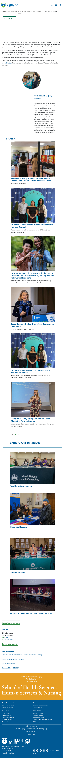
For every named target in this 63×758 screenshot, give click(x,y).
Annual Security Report (39, 717)
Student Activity (17, 572)
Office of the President (8, 705)
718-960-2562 (8, 639)
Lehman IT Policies (38, 713)
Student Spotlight (31, 681)
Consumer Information (39, 715)
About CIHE (31, 734)
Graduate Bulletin (6, 715)
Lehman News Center (38, 707)
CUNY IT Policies (37, 711)
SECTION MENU (9, 19)
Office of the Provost (7, 707)
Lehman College (5, 11)
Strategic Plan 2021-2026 (10, 668)
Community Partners (8, 663)
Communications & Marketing (40, 705)
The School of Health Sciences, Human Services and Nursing (22, 655)
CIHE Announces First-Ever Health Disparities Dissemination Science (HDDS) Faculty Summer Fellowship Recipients (33, 275)
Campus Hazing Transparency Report (42, 719)
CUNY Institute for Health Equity (31, 677)
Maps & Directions (8, 753)
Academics (14, 11)
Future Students (6, 713)
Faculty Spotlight (31, 679)
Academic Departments (8, 703)
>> (22, 434)
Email (6, 637)
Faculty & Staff (30, 731)
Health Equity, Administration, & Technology (30, 729)
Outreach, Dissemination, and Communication (31, 613)
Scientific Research (19, 527)
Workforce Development (21, 486)
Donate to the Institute (10, 644)
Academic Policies (7, 719)
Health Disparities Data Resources (13, 659)
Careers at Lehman (38, 703)
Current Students (6, 711)
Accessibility (5, 722)
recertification (7, 63)
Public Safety (36, 722)
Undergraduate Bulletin (8, 717)
